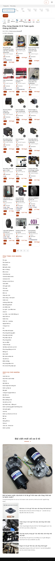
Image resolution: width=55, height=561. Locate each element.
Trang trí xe (6, 326)
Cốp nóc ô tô (6, 295)
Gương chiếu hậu (8, 302)
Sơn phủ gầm (6, 409)
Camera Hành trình (8, 276)
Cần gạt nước (6, 286)
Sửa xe (5, 423)
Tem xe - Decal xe (8, 425)
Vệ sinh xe (6, 358)
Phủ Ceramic (6, 397)
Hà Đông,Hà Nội (9, 233)
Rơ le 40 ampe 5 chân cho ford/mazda (7, 111)
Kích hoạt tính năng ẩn (9, 385)
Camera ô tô (6, 279)
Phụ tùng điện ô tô (8, 363)
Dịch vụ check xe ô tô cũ (10, 413)
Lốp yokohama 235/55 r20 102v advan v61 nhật (20, 199)
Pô (3, 328)
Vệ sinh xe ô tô (7, 402)
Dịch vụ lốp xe (7, 388)
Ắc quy (5, 260)
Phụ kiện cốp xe (7, 337)
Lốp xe (5, 311)
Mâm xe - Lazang (8, 321)
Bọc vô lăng (6, 269)
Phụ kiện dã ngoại (8, 330)
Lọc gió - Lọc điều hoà (9, 309)
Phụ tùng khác (7, 340)
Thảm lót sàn (6, 344)
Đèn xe (5, 293)
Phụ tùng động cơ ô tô (9, 349)
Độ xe (4, 418)
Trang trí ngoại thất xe (9, 392)
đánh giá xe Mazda (16, 31)
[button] (18, 11)
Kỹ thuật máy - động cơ (9, 404)
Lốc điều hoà (6, 307)
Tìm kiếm (6, 15)
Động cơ (5, 351)
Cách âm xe (6, 376)
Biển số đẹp (6, 361)
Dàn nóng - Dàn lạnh (9, 297)
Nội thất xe (6, 383)
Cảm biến (5, 283)
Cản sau (5, 288)
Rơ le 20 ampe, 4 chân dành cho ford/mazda (32, 82)
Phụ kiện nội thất (8, 335)
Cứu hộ (5, 411)
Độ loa (4, 416)
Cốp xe (5, 381)
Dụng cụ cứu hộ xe (8, 281)
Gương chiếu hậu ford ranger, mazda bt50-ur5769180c (33, 170)
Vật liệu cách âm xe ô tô (10, 347)
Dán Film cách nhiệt (8, 378)
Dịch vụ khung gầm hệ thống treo (12, 406)
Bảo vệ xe (5, 271)
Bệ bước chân (7, 267)
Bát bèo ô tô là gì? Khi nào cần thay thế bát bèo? (35, 508)
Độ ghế (5, 390)
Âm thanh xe (6, 262)
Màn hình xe (6, 316)
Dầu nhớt (5, 354)
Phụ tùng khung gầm (9, 333)
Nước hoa (5, 318)
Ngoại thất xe (6, 323)
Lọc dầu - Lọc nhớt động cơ (11, 314)
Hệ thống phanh (7, 304)
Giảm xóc (5, 300)
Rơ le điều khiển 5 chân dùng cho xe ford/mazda (33, 140)
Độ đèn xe (6, 395)
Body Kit (5, 264)
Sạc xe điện (6, 342)
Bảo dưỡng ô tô (7, 399)
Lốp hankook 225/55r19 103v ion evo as (8, 199)
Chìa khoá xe (6, 274)
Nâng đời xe (6, 421)
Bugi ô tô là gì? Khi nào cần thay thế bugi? (33, 546)
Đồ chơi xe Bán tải (8, 356)
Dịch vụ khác (6, 428)
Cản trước (5, 290)
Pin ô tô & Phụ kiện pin (9, 365)
